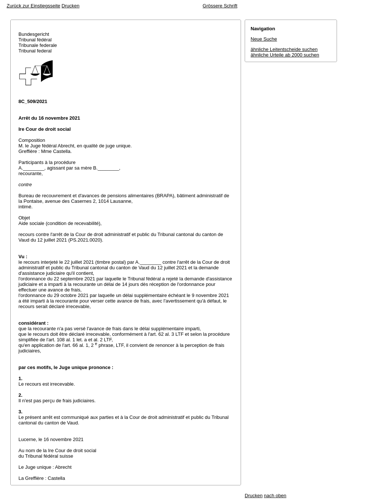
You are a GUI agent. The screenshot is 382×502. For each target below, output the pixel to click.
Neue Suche (264, 39)
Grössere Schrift (220, 5)
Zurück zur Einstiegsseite (33, 5)
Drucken (70, 5)
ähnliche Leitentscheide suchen (284, 49)
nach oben (275, 495)
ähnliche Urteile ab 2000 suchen (285, 55)
